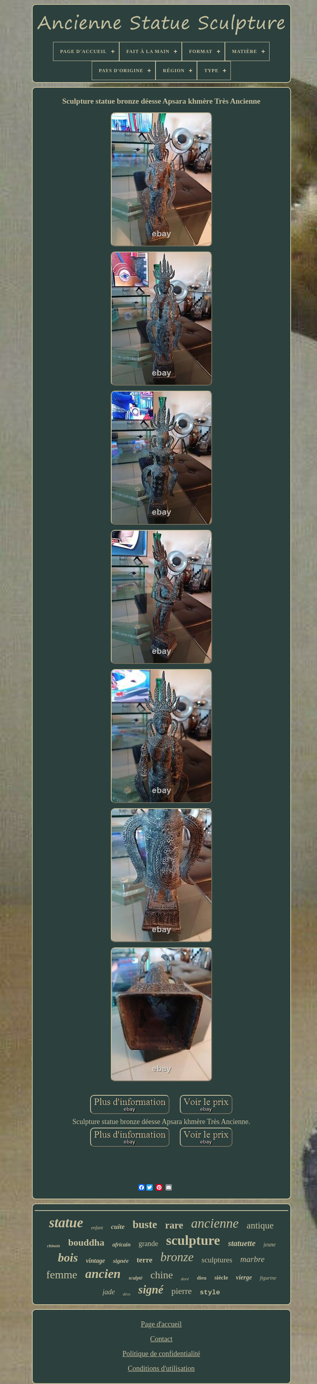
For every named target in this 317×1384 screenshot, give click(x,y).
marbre (252, 1259)
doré (185, 1278)
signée (120, 1261)
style (210, 1292)
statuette (242, 1243)
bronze (176, 1257)
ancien (103, 1273)
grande (148, 1244)
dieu (202, 1278)
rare (174, 1225)
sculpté (136, 1278)
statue (66, 1222)
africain (121, 1245)
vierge (244, 1277)
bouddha (86, 1242)
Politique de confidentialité (161, 1354)
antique (260, 1225)
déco (126, 1294)
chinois (53, 1245)
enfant (97, 1227)
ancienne (214, 1223)
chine (161, 1275)
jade (108, 1292)
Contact (161, 1339)
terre (145, 1260)
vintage (95, 1260)
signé (150, 1289)
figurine (268, 1278)
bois (68, 1257)
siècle (221, 1277)
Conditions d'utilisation (161, 1368)
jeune (270, 1245)
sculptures (217, 1260)
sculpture (193, 1240)
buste (144, 1224)
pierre (181, 1291)
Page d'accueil (161, 1324)
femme (61, 1274)
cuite (117, 1226)
